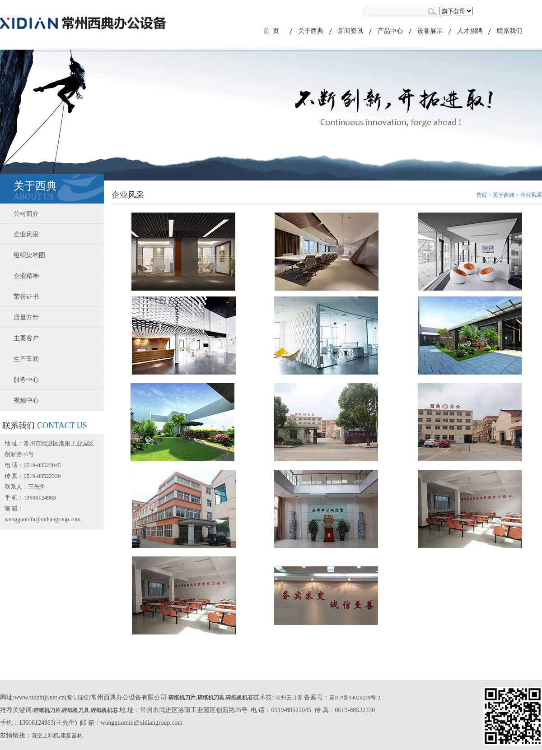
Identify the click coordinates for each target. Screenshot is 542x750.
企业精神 (26, 276)
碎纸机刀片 (182, 697)
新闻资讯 (350, 31)
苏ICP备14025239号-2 (354, 697)
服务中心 (26, 379)
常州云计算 (289, 697)
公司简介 (26, 213)
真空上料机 (45, 735)
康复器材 (71, 735)
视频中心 (26, 400)
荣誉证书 (26, 296)
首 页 (271, 31)
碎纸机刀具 (210, 697)
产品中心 (390, 31)
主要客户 (26, 338)
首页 (481, 195)
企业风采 (26, 234)
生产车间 (26, 359)
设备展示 (430, 31)
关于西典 (310, 31)
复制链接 (78, 697)
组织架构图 (29, 255)
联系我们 (509, 31)
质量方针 (26, 317)
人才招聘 (469, 31)
